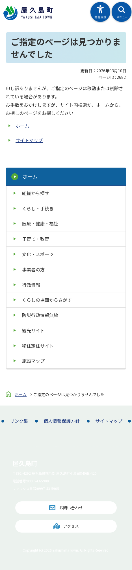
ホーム (22, 125)
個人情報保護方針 (62, 420)
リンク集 (19, 420)
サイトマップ (29, 140)
